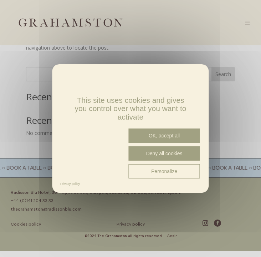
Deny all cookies (164, 153)
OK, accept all (164, 135)
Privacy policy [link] (70, 184)
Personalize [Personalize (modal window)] (164, 171)
